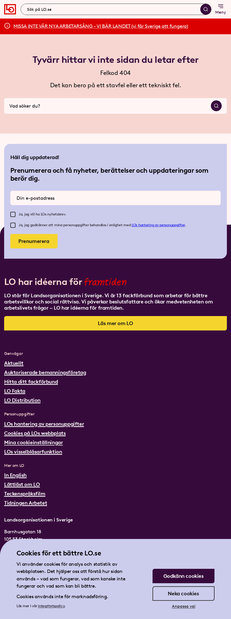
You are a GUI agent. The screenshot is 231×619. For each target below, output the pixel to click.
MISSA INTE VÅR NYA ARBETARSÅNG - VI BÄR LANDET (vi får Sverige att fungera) (100, 26)
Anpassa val (183, 606)
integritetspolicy (51, 606)
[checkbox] (12, 214)
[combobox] (116, 9)
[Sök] (205, 9)
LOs (135, 225)
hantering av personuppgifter (161, 225)
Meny (220, 9)
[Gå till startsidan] (10, 9)
